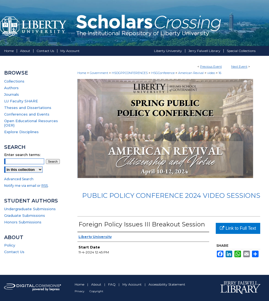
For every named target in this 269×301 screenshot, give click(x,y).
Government (99, 73)
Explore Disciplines (21, 132)
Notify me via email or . (26, 186)
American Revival (191, 73)
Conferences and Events (26, 114)
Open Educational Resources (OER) (31, 123)
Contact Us (14, 252)
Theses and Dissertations (27, 107)
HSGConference (163, 73)
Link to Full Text (238, 228)
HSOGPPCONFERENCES (130, 73)
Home (81, 73)
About (96, 284)
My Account (132, 284)
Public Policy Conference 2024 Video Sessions (171, 195)
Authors (11, 88)
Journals (11, 94)
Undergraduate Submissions (30, 209)
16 (219, 73)
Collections (14, 81)
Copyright (96, 291)
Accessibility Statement (166, 284)
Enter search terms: (22, 154)
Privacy (80, 291)
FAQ (112, 284)
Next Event (239, 67)
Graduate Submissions (24, 215)
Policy (9, 245)
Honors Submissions (22, 222)
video (211, 73)
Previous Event (211, 67)
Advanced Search (18, 179)
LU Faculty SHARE (21, 101)
